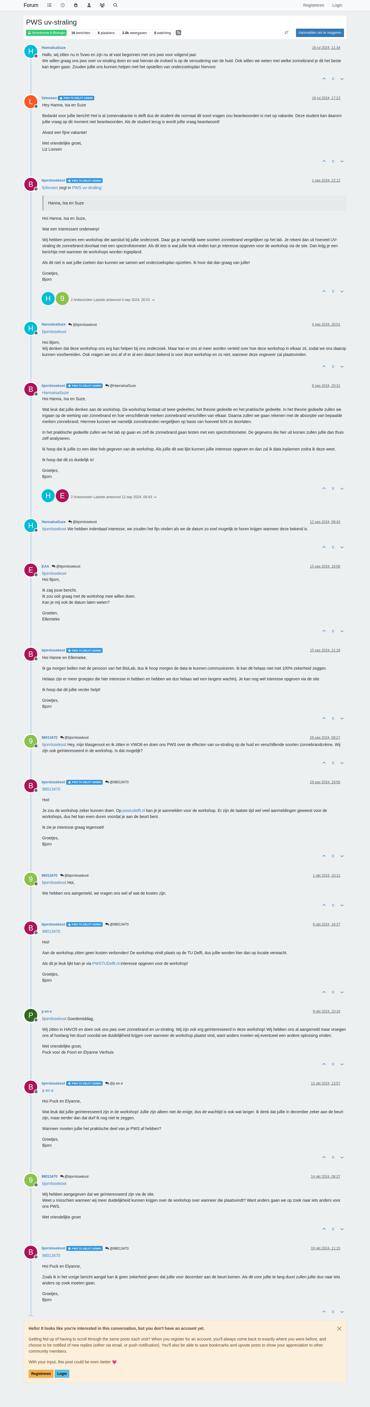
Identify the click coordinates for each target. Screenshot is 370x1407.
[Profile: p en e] (47, 1090)
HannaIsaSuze (54, 48)
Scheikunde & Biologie (46, 33)
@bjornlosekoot (82, 325)
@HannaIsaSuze (120, 386)
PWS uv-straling (86, 187)
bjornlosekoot (53, 180)
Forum (31, 5)
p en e (47, 1011)
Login (62, 1374)
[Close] (339, 1328)
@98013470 (117, 782)
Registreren (41, 1374)
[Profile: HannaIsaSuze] (55, 392)
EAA (45, 566)
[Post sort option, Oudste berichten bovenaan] (286, 33)
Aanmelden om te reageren (320, 33)
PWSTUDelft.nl (106, 963)
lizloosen (49, 98)
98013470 (50, 738)
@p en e (114, 1083)
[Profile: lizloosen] (50, 187)
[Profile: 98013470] (51, 789)
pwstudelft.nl (134, 810)
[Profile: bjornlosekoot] (54, 331)
